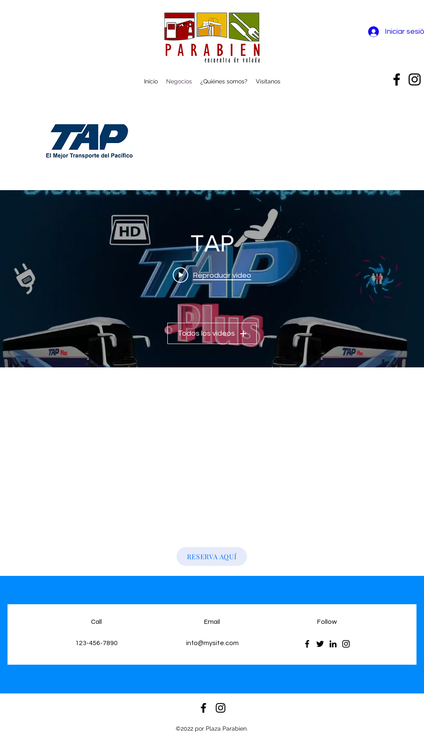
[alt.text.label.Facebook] (397, 79)
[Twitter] (320, 644)
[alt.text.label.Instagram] (414, 79)
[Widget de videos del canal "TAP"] (212, 278)
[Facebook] (307, 644)
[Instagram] (346, 644)
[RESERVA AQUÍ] (212, 556)
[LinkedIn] (333, 644)
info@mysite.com (212, 643)
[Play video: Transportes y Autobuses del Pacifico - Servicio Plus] (212, 274)
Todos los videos (212, 333)
